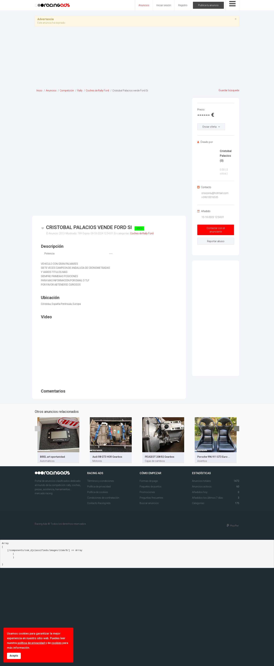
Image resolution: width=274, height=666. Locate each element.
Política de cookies (97, 492)
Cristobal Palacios (226, 155)
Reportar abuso (215, 241)
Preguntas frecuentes (151, 497)
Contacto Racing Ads (99, 503)
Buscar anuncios (149, 503)
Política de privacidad (99, 486)
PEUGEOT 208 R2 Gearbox (159, 456)
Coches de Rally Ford (141, 233)
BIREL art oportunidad (52, 456)
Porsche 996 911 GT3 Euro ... (213, 456)
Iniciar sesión (163, 5)
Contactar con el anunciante (216, 230)
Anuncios (144, 5)
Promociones (147, 492)
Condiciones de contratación (103, 497)
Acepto (14, 655)
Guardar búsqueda (229, 90)
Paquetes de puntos (150, 486)
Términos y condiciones (100, 481)
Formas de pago (149, 481)
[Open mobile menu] (232, 5)
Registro (183, 5)
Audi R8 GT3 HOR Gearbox (107, 456)
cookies (56, 643)
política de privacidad (31, 643)
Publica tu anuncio (208, 5)
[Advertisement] (137, 58)
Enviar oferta (210, 126)
